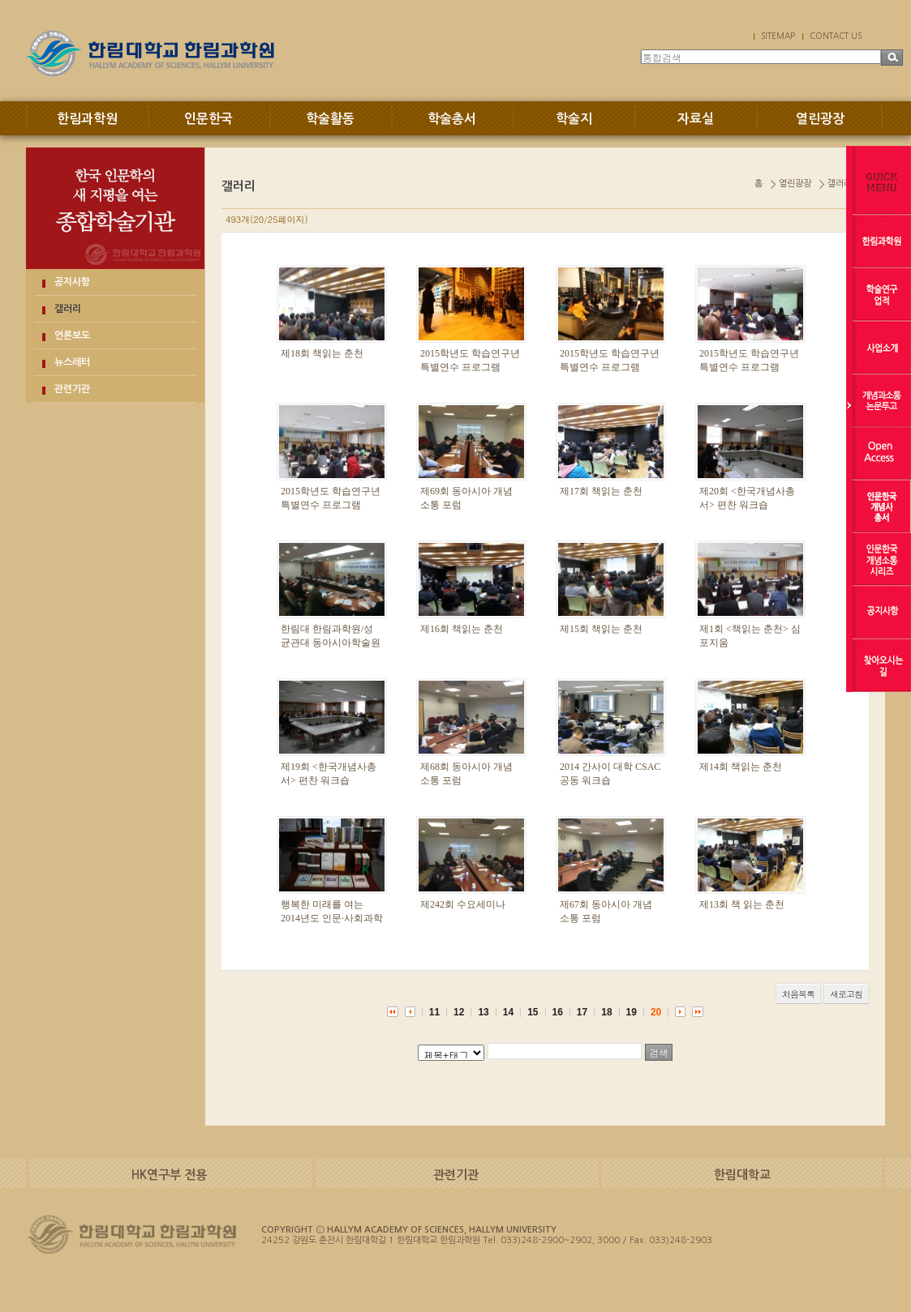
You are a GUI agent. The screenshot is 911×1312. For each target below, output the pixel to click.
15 (532, 1012)
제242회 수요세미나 (462, 904)
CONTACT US (836, 36)
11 (434, 1012)
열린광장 (820, 119)
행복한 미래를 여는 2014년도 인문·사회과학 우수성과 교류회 (332, 918)
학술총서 (452, 119)
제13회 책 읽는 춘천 (741, 904)
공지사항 (72, 282)
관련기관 (72, 389)
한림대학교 (742, 1175)
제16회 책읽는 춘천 (461, 629)
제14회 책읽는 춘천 (740, 766)
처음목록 (798, 994)
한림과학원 (87, 119)
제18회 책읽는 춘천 (322, 353)
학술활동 (330, 119)
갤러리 (67, 309)
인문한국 (208, 119)
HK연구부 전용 (169, 1175)
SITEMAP (778, 36)
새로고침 (846, 994)
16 (557, 1012)
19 (631, 1012)
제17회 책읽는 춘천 (601, 491)
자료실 (695, 119)
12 (458, 1012)
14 (508, 1012)
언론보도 (72, 335)
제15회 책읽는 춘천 (601, 629)
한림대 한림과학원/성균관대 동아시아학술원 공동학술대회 (330, 642)
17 (582, 1012)
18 (606, 1012)
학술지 (574, 119)
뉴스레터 (72, 362)
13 (483, 1012)
